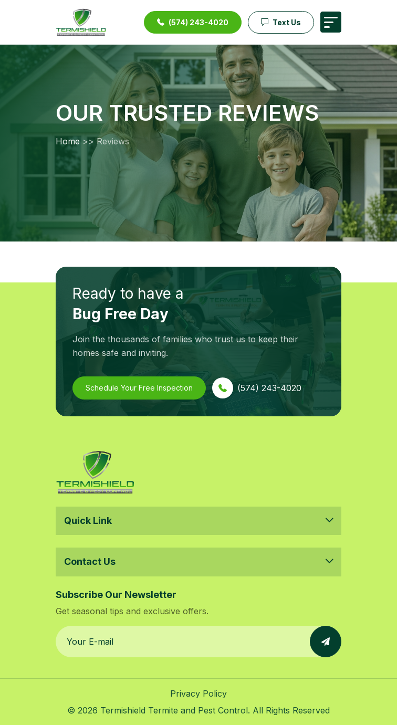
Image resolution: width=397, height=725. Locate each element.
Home (68, 141)
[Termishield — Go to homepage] (81, 22)
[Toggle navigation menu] (330, 22)
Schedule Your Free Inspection (139, 387)
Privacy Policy (198, 693)
